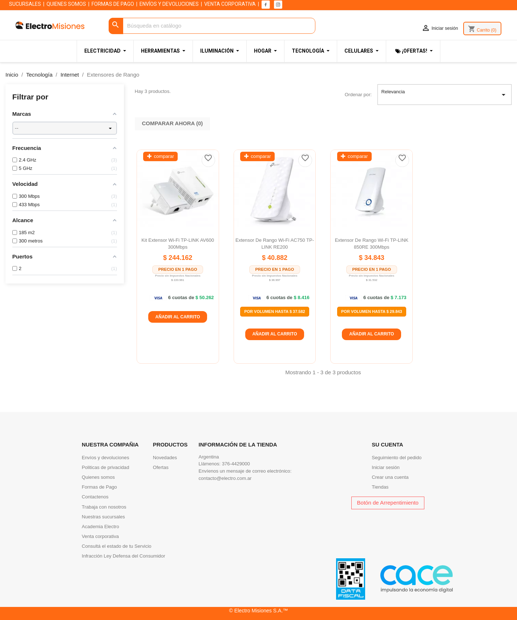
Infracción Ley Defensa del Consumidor (123, 556)
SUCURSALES (25, 4)
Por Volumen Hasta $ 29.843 (371, 311)
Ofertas (161, 467)
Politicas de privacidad (105, 467)
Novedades (165, 457)
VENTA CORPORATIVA (230, 4)
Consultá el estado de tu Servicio (117, 546)
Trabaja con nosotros (104, 507)
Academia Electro (100, 526)
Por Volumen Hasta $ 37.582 (274, 311)
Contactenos (95, 496)
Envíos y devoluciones (105, 457)
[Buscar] (212, 26)
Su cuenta (387, 444)
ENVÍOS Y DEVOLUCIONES (169, 4)
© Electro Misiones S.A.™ (258, 610)
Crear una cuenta (390, 477)
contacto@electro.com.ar (225, 478)
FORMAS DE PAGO (113, 4)
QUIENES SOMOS (66, 4)
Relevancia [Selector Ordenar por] (444, 94)
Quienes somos (98, 477)
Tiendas (380, 487)
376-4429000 (236, 463)
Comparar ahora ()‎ (172, 123)
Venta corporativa (100, 536)
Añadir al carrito (177, 316)
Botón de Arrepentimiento (388, 502)
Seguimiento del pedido (396, 457)
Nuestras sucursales (103, 516)
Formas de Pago (99, 487)
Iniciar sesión (386, 467)
